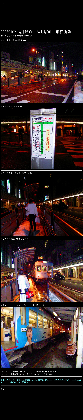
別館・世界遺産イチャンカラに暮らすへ (34, 380)
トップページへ (8, 380)
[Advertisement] (31, 16)
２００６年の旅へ (62, 380)
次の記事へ (23, 382)
